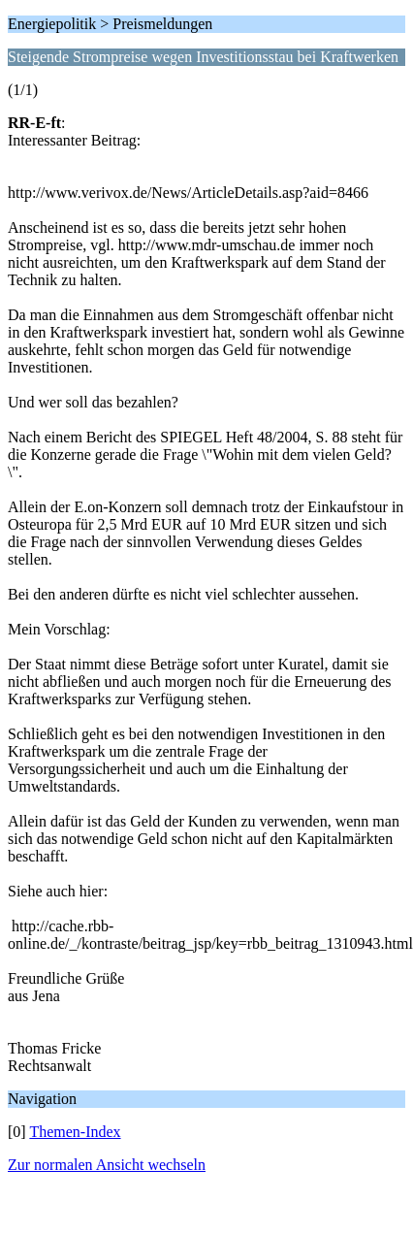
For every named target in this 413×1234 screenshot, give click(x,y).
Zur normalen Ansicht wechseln (107, 1164)
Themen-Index (74, 1131)
